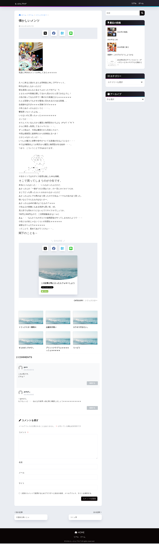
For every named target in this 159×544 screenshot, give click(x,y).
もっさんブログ (24, 3)
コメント (24, 433)
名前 (21, 463)
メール (21, 473)
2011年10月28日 (29, 395)
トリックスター (91, 301)
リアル (133, 3)
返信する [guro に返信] (92, 384)
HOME (79, 533)
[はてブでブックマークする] (62, 33)
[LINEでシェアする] (71, 33)
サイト (21, 484)
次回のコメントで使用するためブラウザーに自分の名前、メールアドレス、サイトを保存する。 (57, 494)
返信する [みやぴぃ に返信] (92, 408)
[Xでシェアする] (45, 33)
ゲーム (141, 3)
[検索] (142, 13)
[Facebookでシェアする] (54, 33)
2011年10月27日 (29, 370)
